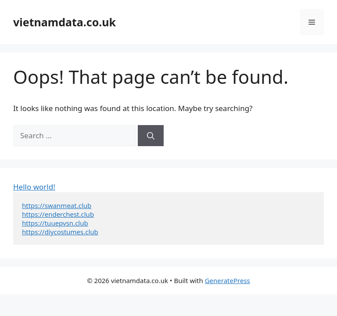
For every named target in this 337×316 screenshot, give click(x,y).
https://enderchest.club (58, 214)
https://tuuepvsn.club (55, 223)
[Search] (151, 135)
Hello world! (34, 187)
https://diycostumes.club (60, 231)
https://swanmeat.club (56, 205)
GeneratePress (227, 280)
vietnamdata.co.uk (64, 21)
